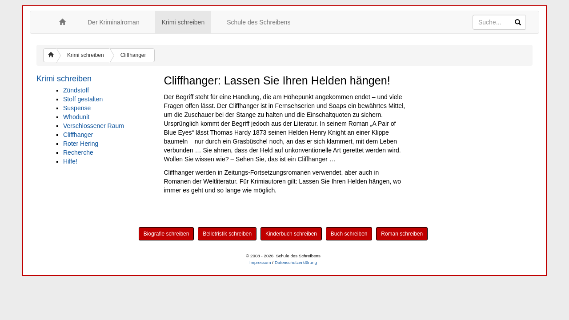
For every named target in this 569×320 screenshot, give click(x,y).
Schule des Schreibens (258, 22)
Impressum (260, 262)
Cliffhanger (133, 55)
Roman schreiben (402, 234)
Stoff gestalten (83, 99)
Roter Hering (80, 143)
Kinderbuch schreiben (291, 234)
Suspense (77, 108)
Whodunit (76, 116)
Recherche (78, 152)
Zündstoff (76, 90)
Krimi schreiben (183, 22)
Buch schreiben (349, 234)
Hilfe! (70, 161)
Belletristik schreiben (227, 234)
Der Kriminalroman (114, 22)
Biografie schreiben (166, 234)
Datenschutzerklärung (296, 262)
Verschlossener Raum (93, 125)
